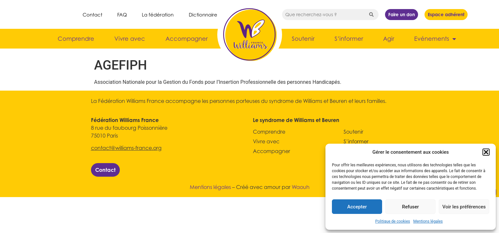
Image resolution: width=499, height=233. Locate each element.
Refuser (410, 207)
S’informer (349, 38)
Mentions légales (428, 221)
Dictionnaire (203, 14)
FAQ (122, 14)
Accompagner (186, 38)
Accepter (357, 207)
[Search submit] (371, 14)
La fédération (158, 14)
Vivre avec (129, 38)
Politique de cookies (392, 221)
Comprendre (76, 38)
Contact (92, 14)
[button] (486, 152)
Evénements (435, 38)
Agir (388, 38)
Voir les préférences (464, 207)
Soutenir (303, 38)
